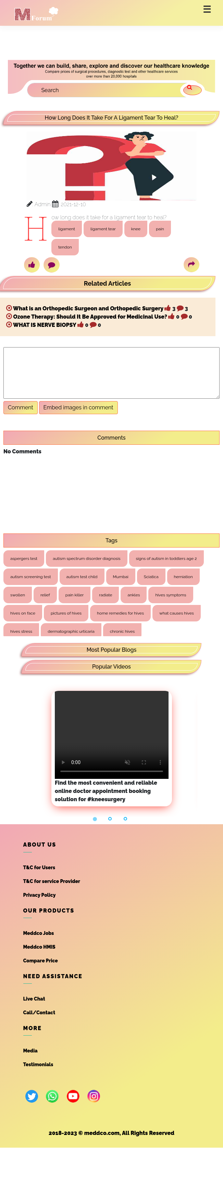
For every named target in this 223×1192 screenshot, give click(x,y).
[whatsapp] (52, 1096)
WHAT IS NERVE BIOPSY (44, 325)
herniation (183, 576)
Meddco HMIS (39, 947)
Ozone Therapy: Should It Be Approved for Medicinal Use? (90, 316)
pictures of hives (66, 613)
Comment (20, 407)
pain (160, 229)
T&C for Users (39, 867)
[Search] (111, 90)
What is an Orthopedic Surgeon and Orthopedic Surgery (88, 308)
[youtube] (73, 1096)
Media (30, 1050)
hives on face (22, 613)
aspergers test (23, 558)
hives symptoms (170, 595)
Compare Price (40, 960)
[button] (96, 819)
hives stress (21, 631)
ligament (66, 229)
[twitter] (31, 1096)
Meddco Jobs (38, 933)
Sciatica (151, 576)
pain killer (74, 595)
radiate (105, 595)
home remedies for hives (120, 613)
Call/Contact (39, 1012)
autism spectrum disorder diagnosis (86, 558)
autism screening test (30, 576)
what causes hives (176, 613)
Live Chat (34, 999)
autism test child (82, 576)
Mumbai (120, 576)
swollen (17, 595)
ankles (133, 595)
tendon (65, 247)
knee (135, 229)
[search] (192, 90)
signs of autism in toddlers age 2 (166, 558)
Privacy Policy (39, 895)
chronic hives (122, 631)
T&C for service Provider (51, 881)
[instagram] (93, 1096)
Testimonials (38, 1064)
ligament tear (103, 229)
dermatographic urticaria (71, 631)
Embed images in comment (78, 407)
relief (45, 595)
